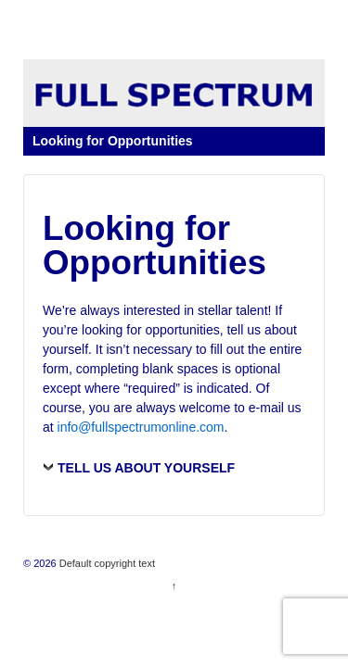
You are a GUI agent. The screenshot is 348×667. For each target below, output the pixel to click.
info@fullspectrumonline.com (141, 427)
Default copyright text (106, 563)
